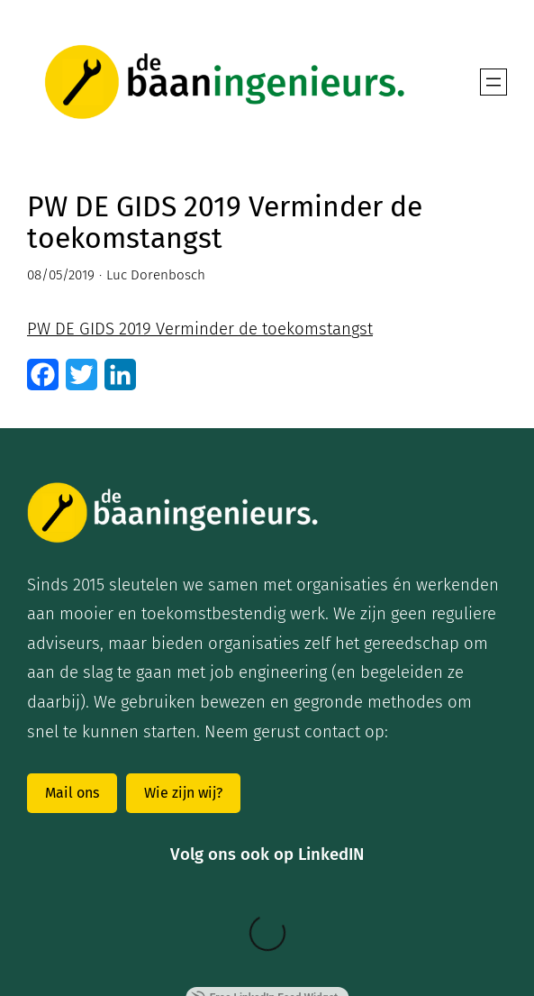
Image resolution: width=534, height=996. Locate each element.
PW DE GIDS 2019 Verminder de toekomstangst (200, 329)
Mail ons (72, 792)
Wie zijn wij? (183, 792)
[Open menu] (493, 82)
